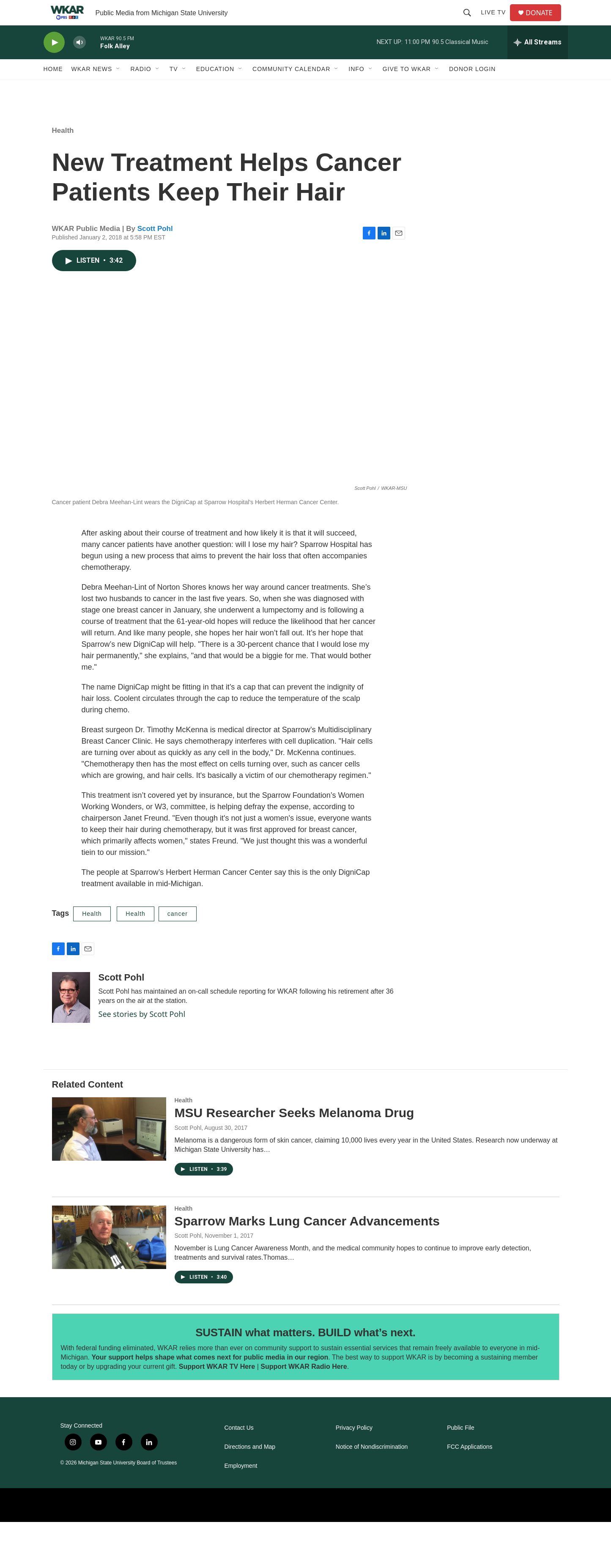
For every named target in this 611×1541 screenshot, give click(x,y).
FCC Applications (469, 1466)
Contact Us (239, 1447)
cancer (177, 932)
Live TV (496, 22)
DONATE (544, 22)
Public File (460, 1447)
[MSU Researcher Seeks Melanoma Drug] (109, 1148)
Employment (241, 1485)
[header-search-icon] (471, 22)
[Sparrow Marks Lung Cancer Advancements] (109, 1256)
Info (356, 88)
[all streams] (537, 61)
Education (215, 88)
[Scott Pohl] (71, 1016)
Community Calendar (291, 88)
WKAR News (91, 88)
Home (53, 88)
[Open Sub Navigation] (118, 88)
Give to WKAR (407, 88)
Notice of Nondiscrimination (372, 1466)
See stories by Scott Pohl (142, 1033)
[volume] (79, 61)
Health (63, 150)
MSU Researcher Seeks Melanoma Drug (294, 1132)
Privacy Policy (354, 1447)
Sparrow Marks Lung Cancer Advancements (307, 1240)
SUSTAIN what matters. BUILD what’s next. (305, 1351)
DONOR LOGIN (472, 88)
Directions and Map (250, 1466)
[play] (54, 61)
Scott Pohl (155, 248)
